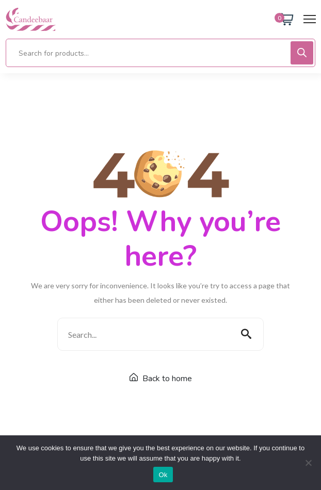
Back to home (161, 378)
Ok (162, 475)
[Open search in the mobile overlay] (160, 53)
